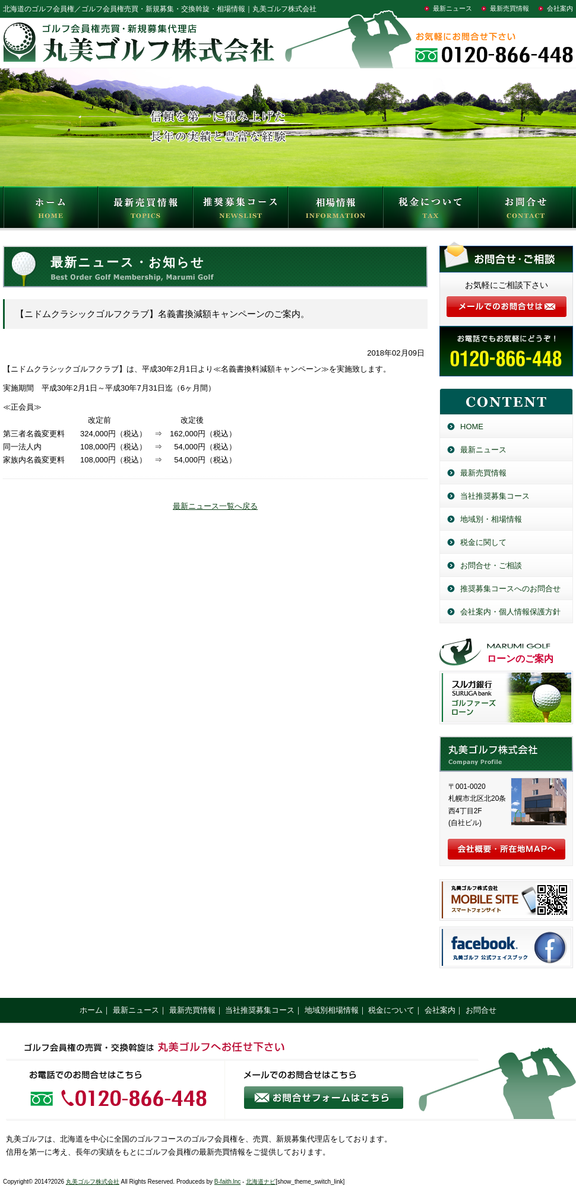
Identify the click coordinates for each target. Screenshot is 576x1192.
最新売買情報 (509, 8)
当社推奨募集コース (495, 496)
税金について (430, 210)
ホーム (91, 1010)
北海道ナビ (261, 1181)
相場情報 (335, 210)
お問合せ (525, 210)
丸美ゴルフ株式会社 (92, 1181)
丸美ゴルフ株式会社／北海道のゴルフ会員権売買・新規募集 (506, 754)
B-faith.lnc (227, 1181)
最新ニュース (452, 8)
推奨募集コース (240, 210)
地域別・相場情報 (491, 519)
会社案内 (560, 8)
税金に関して (483, 542)
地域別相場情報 (332, 1010)
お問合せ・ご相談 (491, 565)
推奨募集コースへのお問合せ (510, 588)
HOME (50, 210)
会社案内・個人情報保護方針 (510, 611)
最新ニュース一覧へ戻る (215, 506)
